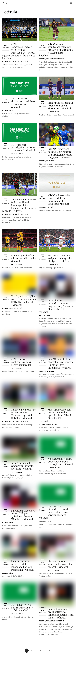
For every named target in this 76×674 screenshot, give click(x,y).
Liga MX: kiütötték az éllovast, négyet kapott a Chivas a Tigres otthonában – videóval (60, 363)
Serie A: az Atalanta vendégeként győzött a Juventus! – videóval (23, 465)
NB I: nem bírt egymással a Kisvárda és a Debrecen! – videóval (24, 147)
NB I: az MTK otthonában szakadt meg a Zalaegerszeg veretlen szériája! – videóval (54, 512)
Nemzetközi (23, 62)
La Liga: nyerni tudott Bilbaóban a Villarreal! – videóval (23, 258)
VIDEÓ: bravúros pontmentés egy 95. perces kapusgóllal (21, 361)
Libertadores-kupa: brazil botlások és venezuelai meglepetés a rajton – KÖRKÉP (61, 613)
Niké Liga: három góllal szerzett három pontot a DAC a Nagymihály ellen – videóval (23, 300)
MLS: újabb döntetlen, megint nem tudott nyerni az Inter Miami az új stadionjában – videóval (56, 415)
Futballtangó (14, 62)
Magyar (11, 110)
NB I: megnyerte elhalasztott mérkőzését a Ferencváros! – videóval (23, 102)
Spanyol (21, 264)
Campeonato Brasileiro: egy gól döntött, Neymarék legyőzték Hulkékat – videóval (23, 414)
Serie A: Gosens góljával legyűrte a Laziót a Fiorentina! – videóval (60, 105)
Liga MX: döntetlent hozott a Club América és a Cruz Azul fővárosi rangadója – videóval (60, 153)
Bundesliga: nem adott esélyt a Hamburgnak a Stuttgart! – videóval (60, 258)
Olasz (57, 112)
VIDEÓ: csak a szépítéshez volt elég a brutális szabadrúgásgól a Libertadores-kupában (56, 49)
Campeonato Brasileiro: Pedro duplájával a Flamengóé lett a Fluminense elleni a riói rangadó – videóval (19, 205)
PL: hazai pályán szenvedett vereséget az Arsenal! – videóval (60, 563)
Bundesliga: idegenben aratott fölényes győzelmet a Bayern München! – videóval (23, 515)
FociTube (5, 62)
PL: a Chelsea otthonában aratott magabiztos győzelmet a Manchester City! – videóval (56, 306)
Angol (41, 315)
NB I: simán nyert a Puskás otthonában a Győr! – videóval (22, 607)
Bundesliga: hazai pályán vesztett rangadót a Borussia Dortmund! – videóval (22, 565)
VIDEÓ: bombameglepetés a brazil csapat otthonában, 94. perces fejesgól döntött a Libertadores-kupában (19, 51)
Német (57, 264)
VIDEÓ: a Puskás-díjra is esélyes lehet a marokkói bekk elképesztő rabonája (60, 199)
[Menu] (71, 3)
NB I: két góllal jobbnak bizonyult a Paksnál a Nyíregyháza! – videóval (60, 461)
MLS (47, 424)
